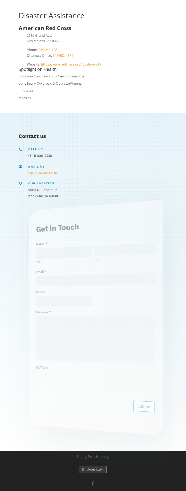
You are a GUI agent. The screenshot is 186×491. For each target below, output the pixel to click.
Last (96, 259)
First (50, 264)
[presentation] (69, 379)
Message (53, 312)
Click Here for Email (42, 173)
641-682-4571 (63, 55)
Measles (25, 98)
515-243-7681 (49, 50)
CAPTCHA (52, 365)
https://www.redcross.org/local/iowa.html (73, 64)
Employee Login (93, 469)
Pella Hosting (98, 456)
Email (52, 274)
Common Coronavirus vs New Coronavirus (51, 76)
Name (52, 247)
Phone (51, 293)
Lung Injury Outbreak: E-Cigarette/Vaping (50, 83)
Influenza (26, 90)
